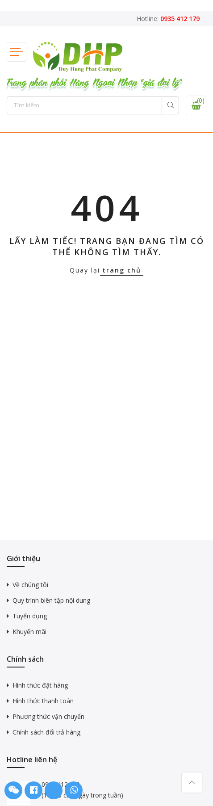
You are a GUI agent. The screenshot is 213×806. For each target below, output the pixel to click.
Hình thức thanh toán (43, 701)
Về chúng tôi (30, 584)
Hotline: (168, 18)
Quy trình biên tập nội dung (51, 600)
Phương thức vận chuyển (48, 716)
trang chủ (121, 270)
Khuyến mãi (29, 631)
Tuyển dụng (30, 616)
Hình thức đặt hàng (40, 685)
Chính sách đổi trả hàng (46, 732)
